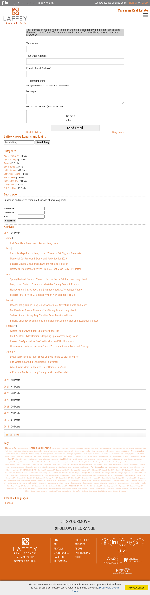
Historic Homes (27, 451)
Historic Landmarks (76, 448)
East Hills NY (56, 473)
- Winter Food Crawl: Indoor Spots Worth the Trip (34, 330)
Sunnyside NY (118, 475)
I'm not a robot (70, 118)
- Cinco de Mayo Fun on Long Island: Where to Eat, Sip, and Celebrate (45, 253)
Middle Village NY (17, 486)
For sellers (104, 454)
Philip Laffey (98, 464)
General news (128, 459)
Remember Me (36, 80)
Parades (91, 488)
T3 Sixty (99, 459)
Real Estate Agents (91, 456)
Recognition (9, 184)
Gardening (74, 464)
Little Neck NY (135, 483)
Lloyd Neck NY (87, 483)
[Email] (31, 217)
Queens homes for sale (65, 451)
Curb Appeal (33, 459)
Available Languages (16, 498)
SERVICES (80, 544)
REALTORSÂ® (78, 456)
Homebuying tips (118, 462)
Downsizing (61, 462)
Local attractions (12, 454)
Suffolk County (77, 459)
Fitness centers (10, 456)
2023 (6, 393)
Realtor (88, 451)
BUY (56, 540)
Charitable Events (21, 459)
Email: (6, 216)
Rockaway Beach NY (89, 475)
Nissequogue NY (44, 473)
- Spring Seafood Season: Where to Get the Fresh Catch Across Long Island (48, 279)
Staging (77, 473)
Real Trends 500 (89, 459)
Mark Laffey (108, 464)
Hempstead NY (86, 478)
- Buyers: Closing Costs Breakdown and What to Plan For (38, 263)
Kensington (110, 488)
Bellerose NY (40, 478)
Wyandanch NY (124, 486)
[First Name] (31, 208)
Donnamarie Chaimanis (121, 464)
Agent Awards (117, 456)
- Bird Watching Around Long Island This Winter (33, 361)
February (11, 325)
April (9, 274)
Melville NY (134, 464)
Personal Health (37, 462)
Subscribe (10, 221)
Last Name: (9, 212)
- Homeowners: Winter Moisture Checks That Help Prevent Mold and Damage (49, 346)
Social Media (106, 462)
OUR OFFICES (82, 540)
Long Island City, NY (62, 470)
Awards (7, 163)
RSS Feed (13, 435)
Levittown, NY (124, 467)
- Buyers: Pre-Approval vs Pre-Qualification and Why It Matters (41, 341)
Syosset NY (14, 475)
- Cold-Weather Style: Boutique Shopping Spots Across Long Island (43, 336)
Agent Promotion (11, 156)
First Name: (9, 208)
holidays (70, 454)
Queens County (15, 464)
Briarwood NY (96, 470)
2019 (6, 419)
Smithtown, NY (113, 467)
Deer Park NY (22, 488)
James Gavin (66, 491)
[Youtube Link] (122, 542)
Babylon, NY (42, 470)
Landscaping (26, 464)
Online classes (37, 464)
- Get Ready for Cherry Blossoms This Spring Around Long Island (42, 310)
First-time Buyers (56, 456)
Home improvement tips (91, 454)
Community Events (47, 454)
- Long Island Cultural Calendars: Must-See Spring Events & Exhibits (44, 284)
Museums (122, 491)
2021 (6, 406)
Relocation (138, 459)
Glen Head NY (75, 478)
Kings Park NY (64, 483)
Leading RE (83, 462)
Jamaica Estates (123, 483)
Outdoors (85, 491)
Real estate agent (98, 451)
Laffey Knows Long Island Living (25, 136)
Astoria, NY (51, 470)
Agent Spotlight (11, 159)
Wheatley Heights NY (110, 486)
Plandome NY (62, 486)
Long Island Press (55, 491)
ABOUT (78, 548)
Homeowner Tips (60, 454)
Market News (10, 177)
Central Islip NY (64, 478)
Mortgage (46, 456)
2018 (6, 426)
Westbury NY (74, 486)
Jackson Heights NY (100, 483)
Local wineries (115, 454)
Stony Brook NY (65, 475)
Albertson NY (86, 470)
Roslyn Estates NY (97, 473)
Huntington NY (16, 470)
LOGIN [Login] (145, 2)
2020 (6, 413)
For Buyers (37, 456)
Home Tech (56, 464)
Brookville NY (139, 470)
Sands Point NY (137, 473)
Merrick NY (23, 483)
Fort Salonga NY (131, 478)
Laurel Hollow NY (118, 480)
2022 (6, 399)
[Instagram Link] (140, 542)
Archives (9, 226)
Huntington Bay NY (14, 480)
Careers (126, 456)
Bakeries (76, 467)
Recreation (93, 491)
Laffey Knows (10, 170)
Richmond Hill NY (55, 488)
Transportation (23, 448)
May (8, 248)
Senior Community (50, 462)
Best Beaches (100, 488)
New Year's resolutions (25, 456)
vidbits (27, 491)
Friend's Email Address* (38, 68)
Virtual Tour (65, 464)
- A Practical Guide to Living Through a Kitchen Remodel (38, 372)
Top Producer (134, 456)
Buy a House (68, 456)
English (9, 502)
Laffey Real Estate (12, 174)
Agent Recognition (105, 456)
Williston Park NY (86, 486)
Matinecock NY (13, 483)
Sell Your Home (11, 188)
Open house (78, 454)
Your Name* (32, 43)
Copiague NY (82, 488)
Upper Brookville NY (37, 475)
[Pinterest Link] (131, 542)
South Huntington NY (52, 475)
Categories (10, 151)
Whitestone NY (11, 488)
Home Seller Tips (44, 459)
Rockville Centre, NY (137, 467)
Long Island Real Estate (60, 448)
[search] (19, 142)
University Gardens (122, 488)
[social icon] (3, 3)
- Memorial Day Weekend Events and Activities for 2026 (38, 258)
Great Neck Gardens (136, 488)
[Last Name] (31, 212)
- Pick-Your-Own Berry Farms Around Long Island (34, 243)
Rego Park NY (76, 475)
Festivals (55, 459)
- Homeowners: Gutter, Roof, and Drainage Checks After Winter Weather (46, 289)
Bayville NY (120, 470)
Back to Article (34, 132)
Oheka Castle (79, 451)
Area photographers (127, 454)
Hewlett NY (96, 478)
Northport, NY (84, 467)
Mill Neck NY (32, 483)
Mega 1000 (107, 459)
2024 (6, 386)
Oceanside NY (39, 486)
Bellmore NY (129, 470)
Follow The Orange (94, 462)
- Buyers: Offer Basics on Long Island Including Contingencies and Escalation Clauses (53, 320)
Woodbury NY (98, 486)
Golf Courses (109, 451)
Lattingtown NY (106, 480)
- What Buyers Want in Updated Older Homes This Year (37, 367)
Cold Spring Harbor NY (69, 488)
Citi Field (138, 448)
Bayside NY (30, 478)
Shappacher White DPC (33, 467)
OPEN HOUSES (61, 552)
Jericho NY (96, 480)
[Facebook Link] (105, 542)
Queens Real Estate (50, 451)
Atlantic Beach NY (108, 470)
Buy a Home (9, 166)
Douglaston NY (43, 488)
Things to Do (10, 448)
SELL (56, 544)
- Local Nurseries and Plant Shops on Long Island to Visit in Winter (43, 356)
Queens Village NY (136, 486)
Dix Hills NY (32, 488)
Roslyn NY (86, 473)
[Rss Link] (122, 550)
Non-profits (76, 491)
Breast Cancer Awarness (39, 491)
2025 (6, 380)
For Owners (47, 464)
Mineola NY (42, 483)
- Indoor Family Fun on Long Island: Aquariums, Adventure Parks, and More (48, 305)
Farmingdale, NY (29, 470)
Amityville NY (141, 475)
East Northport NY (118, 478)
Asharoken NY (10, 478)
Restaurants (24, 454)
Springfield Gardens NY (104, 475)
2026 (6, 233)
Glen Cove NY (33, 473)
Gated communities (131, 462)
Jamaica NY (112, 483)
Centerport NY (75, 470)
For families (140, 454)
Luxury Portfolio (72, 462)
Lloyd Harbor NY (76, 483)
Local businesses (122, 451)
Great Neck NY (65, 459)
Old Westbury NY (51, 486)
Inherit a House (25, 462)
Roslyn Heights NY (124, 473)
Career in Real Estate (133, 10)
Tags (6, 443)
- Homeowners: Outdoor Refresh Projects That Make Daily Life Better (45, 269)
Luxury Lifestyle (128, 448)
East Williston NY (68, 473)
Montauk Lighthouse (91, 448)
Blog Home (118, 132)
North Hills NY (28, 486)
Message (31, 91)
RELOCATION (60, 561)
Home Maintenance (85, 464)
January (10, 351)
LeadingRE (8, 462)
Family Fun (17, 451)
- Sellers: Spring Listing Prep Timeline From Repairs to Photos (41, 315)
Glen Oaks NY (86, 480)
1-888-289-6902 (45, 3)
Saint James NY (130, 475)
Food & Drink (102, 491)
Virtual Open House (64, 467)
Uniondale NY (24, 475)
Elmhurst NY (42, 480)
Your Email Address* (37, 55)
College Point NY (52, 478)
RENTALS (58, 548)
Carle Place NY (10, 473)
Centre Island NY (21, 473)
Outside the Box (11, 181)
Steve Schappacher (17, 467)
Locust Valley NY (131, 480)
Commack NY (21, 478)
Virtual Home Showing (49, 467)
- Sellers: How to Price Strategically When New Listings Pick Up (42, 294)
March (9, 300)
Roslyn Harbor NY (111, 473)
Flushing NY (62, 480)
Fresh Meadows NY (74, 480)
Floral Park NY (52, 480)
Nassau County (34, 454)
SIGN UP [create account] (133, 2)
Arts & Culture (113, 491)
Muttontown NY (53, 483)
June (9, 238)
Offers (8, 470)
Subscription (11, 194)
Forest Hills (38, 451)
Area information (137, 451)
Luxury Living (117, 448)
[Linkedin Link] (114, 542)
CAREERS (59, 557)
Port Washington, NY (99, 467)
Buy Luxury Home (105, 448)
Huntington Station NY (28, 480)
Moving (16, 462)
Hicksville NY (106, 478)
